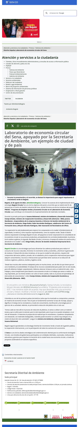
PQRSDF (8, 66)
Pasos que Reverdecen (17, 72)
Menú (39, 42)
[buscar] (60, 13)
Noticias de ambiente (43, 48)
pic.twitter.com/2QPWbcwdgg (57, 291)
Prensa (31, 48)
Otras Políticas (58, 410)
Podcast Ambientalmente (18, 74)
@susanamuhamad (38, 285)
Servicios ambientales (13, 80)
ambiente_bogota (24, 403)
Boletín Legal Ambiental (14, 84)
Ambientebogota (37, 403)
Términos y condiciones (11, 410)
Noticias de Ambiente (16, 70)
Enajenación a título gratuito (15, 91)
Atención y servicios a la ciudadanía (16, 48)
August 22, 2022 (43, 294)
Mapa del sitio (68, 410)
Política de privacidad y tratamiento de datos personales (36, 410)
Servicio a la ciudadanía (14, 78)
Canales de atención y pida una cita (18, 64)
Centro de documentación (15, 93)
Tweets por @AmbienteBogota (14, 104)
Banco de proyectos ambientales (17, 87)
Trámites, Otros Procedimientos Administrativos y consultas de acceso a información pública (37, 62)
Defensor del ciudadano (14, 82)
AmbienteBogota (11, 403)
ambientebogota (63, 403)
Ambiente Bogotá (12, 109)
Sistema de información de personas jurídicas (21, 89)
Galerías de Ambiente (16, 76)
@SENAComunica (30, 287)
